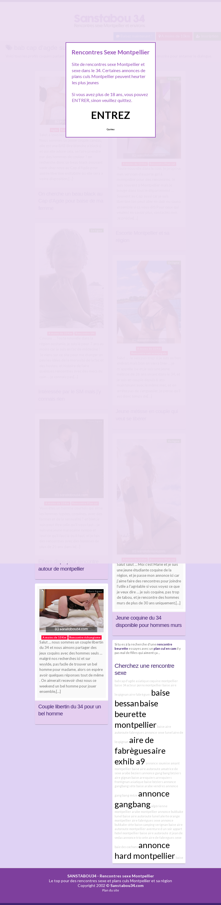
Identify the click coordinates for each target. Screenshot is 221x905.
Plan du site (110, 890)
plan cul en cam (165, 648)
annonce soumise (158, 763)
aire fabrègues (140, 694)
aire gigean (123, 777)
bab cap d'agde (125, 681)
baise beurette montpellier (136, 713)
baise (179, 857)
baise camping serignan (151, 824)
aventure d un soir (159, 829)
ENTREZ (110, 115)
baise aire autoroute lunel (141, 816)
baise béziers (153, 782)
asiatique (137, 782)
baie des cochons (126, 847)
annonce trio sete (135, 837)
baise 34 (120, 685)
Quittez (110, 129)
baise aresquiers (143, 777)
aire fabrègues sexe (146, 820)
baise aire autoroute (146, 769)
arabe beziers (132, 773)
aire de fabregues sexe (165, 837)
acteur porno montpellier (144, 685)
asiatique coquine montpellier (157, 681)
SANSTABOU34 (81, 875)
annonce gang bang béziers (161, 773)
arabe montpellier (144, 811)
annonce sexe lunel (159, 732)
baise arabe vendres (150, 786)
